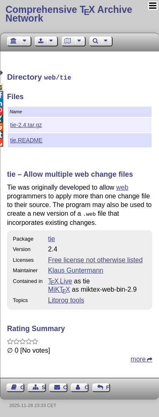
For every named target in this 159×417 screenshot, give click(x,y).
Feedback (108, 386)
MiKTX (59, 287)
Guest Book (22, 386)
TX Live (60, 279)
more (138, 357)
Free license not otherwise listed (95, 258)
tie (51, 237)
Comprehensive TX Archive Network (68, 14)
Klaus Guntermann (75, 268)
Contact (65, 386)
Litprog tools (66, 298)
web (122, 186)
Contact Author (86, 386)
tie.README (26, 139)
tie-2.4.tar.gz (26, 124)
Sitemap (44, 386)
